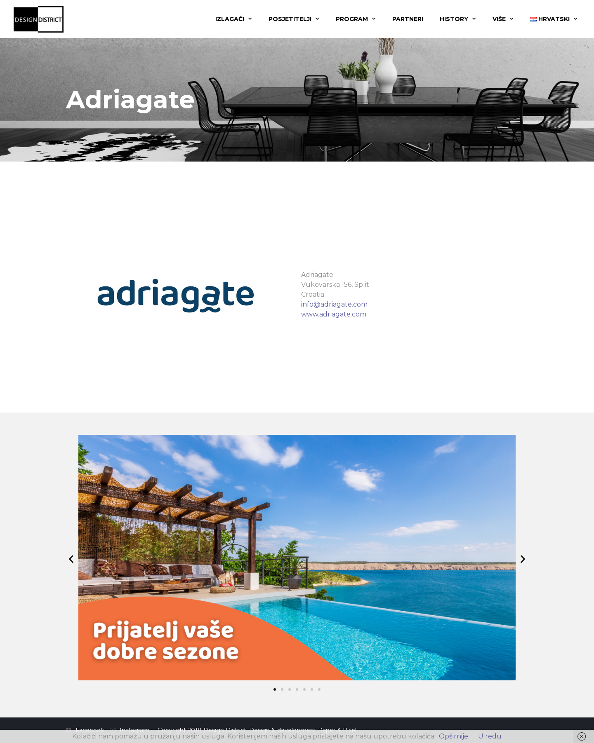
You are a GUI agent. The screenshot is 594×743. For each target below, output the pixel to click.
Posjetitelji (294, 19)
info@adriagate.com (334, 304)
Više (503, 19)
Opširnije (453, 736)
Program (356, 19)
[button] (71, 559)
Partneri (407, 19)
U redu (490, 736)
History (458, 19)
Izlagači (233, 19)
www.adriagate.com (333, 314)
